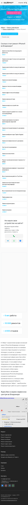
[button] (26, 3)
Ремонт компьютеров (6, 441)
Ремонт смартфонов (6, 435)
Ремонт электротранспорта (8, 446)
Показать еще (5, 37)
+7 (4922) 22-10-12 (5, 479)
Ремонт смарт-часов (6, 444)
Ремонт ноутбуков (5, 439)
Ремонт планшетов (5, 437)
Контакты (3, 470)
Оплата (3, 468)
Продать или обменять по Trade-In (9, 457)
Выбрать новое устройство (8, 455)
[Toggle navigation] (2, 2)
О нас (2, 466)
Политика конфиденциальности (9, 500)
